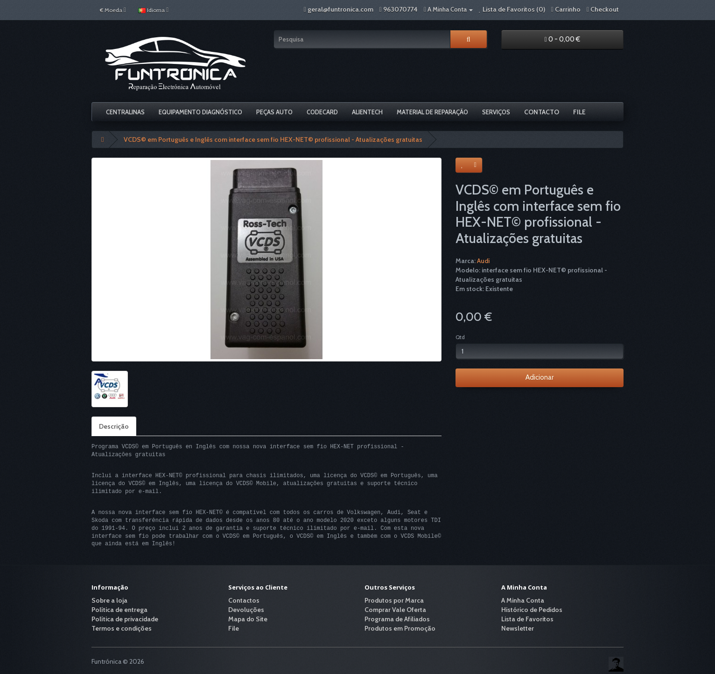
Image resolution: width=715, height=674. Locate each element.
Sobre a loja (109, 600)
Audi (483, 261)
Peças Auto (274, 112)
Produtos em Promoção (400, 628)
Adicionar (540, 377)
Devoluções (246, 609)
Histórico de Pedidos (531, 609)
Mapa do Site (247, 619)
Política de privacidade (124, 619)
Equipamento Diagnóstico (200, 112)
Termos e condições (121, 628)
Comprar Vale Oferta (395, 609)
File (579, 112)
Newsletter (517, 628)
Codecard (322, 112)
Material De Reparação (432, 112)
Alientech (367, 112)
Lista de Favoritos (527, 619)
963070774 (400, 9)
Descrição (114, 426)
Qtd (460, 337)
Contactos (243, 600)
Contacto (541, 112)
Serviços (496, 112)
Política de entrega (119, 609)
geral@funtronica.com (340, 9)
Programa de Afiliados (397, 619)
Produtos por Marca (394, 600)
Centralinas (125, 112)
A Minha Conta (522, 600)
